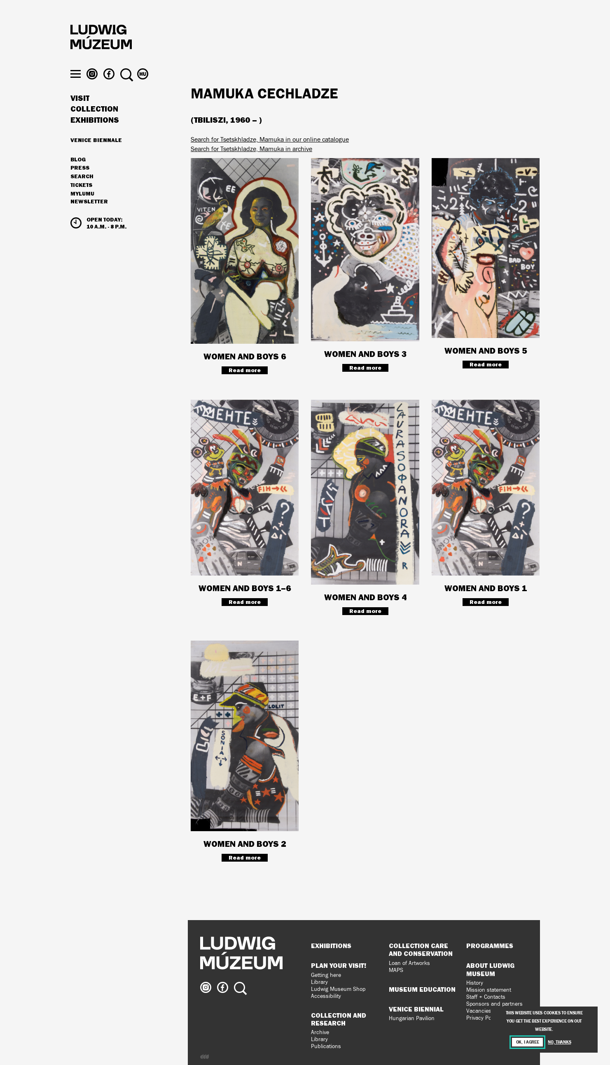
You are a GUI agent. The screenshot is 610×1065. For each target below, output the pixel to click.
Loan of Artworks (409, 963)
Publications (326, 1046)
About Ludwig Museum (490, 969)
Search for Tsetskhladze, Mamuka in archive (251, 149)
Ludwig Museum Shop (338, 989)
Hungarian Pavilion (412, 1018)
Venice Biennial (416, 1009)
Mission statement (488, 989)
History (474, 982)
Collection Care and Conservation (421, 949)
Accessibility (326, 996)
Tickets (81, 200)
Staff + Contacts (485, 996)
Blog (78, 174)
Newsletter (89, 216)
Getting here (326, 975)
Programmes (489, 945)
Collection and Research (338, 1019)
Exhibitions (94, 135)
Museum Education (422, 989)
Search (81, 191)
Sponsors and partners (494, 1003)
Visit (79, 113)
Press (79, 183)
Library (319, 982)
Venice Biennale (96, 155)
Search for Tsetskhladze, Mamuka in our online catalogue (270, 139)
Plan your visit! (338, 965)
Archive (320, 1032)
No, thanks (559, 1042)
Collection (94, 124)
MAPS (396, 970)
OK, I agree (527, 1042)
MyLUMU (82, 209)
